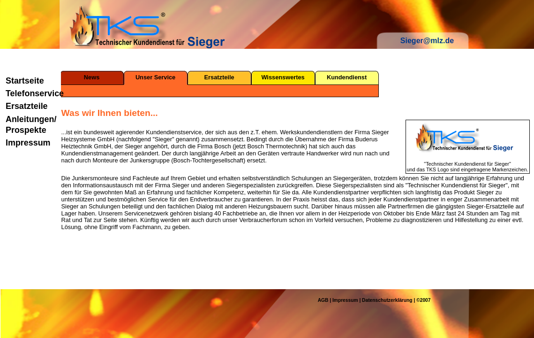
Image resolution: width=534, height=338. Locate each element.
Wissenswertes (282, 77)
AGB (323, 300)
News (91, 77)
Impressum (28, 142)
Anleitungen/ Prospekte (31, 125)
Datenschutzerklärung (387, 300)
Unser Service (155, 77)
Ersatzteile (27, 106)
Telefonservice (31, 93)
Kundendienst (347, 77)
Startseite (25, 80)
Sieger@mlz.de (427, 41)
